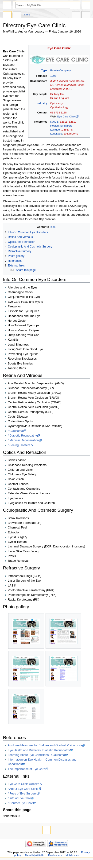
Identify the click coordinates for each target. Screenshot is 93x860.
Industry (42, 103)
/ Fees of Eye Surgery (22, 793)
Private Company (60, 70)
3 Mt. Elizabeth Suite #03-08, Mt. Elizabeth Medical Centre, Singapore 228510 (67, 85)
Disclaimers (55, 855)
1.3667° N (67, 129)
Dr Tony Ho (57, 94)
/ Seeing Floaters (19, 445)
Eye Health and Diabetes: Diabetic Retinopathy (39, 750)
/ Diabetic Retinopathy (22, 435)
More (27, 14)
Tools (86, 15)
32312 (72, 121)
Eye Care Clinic (59, 48)
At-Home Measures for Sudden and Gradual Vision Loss (45, 745)
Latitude (55, 129)
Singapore (66, 125)
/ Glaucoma (15, 431)
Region (54, 125)
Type (44, 70)
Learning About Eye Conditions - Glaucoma (36, 755)
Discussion (17, 15)
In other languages (76, 15)
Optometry (56, 103)
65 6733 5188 (58, 112)
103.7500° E (70, 133)
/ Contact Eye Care (20, 803)
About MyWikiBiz (35, 855)
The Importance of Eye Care (26, 769)
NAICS (54, 121)
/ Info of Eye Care (19, 798)
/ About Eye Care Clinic (23, 789)
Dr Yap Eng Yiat (59, 98)
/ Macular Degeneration (23, 440)
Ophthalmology (59, 107)
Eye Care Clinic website (23, 784)
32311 (63, 121)
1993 (53, 75)
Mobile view (73, 855)
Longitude (56, 133)
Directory (7, 15)
